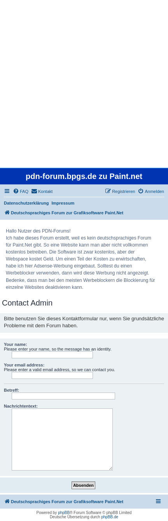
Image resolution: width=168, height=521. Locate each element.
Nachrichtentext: (21, 406)
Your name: (15, 344)
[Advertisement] (84, 84)
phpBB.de (109, 517)
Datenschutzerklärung (26, 203)
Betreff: (11, 390)
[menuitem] (20, 191)
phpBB (64, 513)
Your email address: (24, 365)
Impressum (63, 203)
